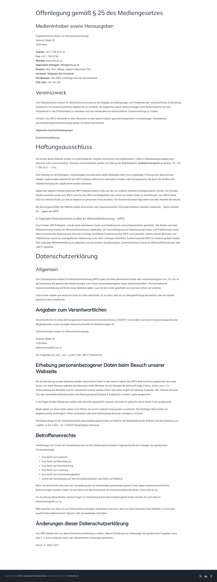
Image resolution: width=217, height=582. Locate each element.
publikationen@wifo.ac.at (152, 163)
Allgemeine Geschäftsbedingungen (54, 130)
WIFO (20, 576)
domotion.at (73, 576)
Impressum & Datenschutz (35, 576)
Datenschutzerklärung (47, 137)
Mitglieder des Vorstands (60, 73)
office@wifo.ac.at (69, 65)
